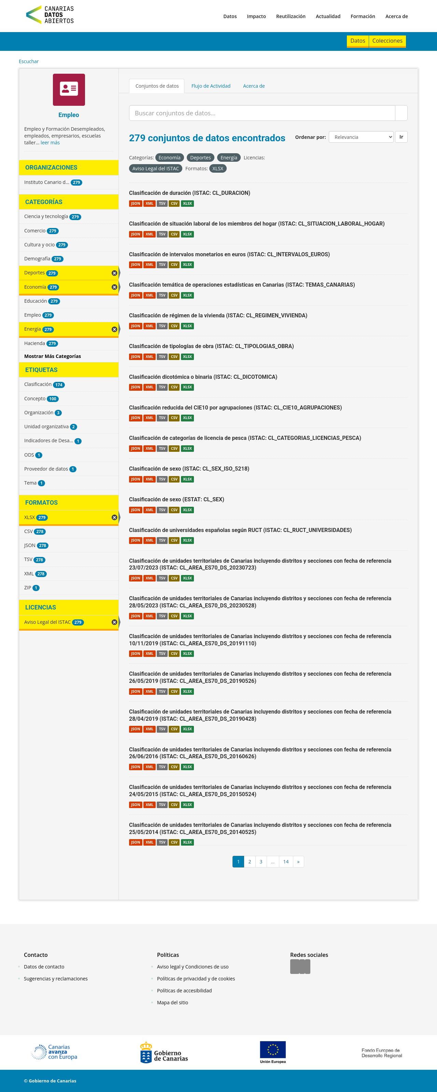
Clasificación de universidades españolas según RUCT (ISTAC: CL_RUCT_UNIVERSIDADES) (240, 530)
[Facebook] (294, 967)
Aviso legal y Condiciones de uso (193, 966)
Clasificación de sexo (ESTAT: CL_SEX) (176, 499)
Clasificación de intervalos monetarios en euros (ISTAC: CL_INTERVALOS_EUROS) (229, 254)
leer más (50, 142)
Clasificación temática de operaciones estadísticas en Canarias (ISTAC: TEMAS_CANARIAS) (242, 285)
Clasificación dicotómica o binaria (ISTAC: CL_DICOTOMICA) (203, 377)
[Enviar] (401, 113)
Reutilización (291, 16)
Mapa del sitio (172, 1002)
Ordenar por (310, 137)
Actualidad (328, 16)
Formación (363, 16)
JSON (135, 203)
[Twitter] (302, 967)
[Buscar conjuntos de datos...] (262, 113)
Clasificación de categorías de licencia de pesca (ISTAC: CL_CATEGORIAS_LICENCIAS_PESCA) (245, 438)
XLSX (187, 203)
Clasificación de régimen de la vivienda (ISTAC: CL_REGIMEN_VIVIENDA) (218, 315)
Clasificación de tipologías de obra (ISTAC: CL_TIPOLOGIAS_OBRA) (211, 346)
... (273, 861)
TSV (162, 203)
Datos (230, 16)
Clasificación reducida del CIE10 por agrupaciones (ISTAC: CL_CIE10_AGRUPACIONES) (235, 407)
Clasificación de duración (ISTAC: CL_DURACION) (189, 193)
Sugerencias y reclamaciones (56, 978)
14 (286, 861)
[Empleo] (68, 90)
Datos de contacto (44, 966)
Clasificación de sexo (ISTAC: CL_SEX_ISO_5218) (189, 468)
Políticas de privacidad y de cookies (196, 978)
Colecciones (387, 40)
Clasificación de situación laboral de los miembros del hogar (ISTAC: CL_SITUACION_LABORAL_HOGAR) (257, 223)
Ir (401, 136)
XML (150, 203)
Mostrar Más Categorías (52, 356)
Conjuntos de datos (157, 86)
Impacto (256, 16)
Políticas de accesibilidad (184, 990)
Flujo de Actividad (211, 86)
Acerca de (396, 16)
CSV (174, 203)
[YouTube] (307, 967)
